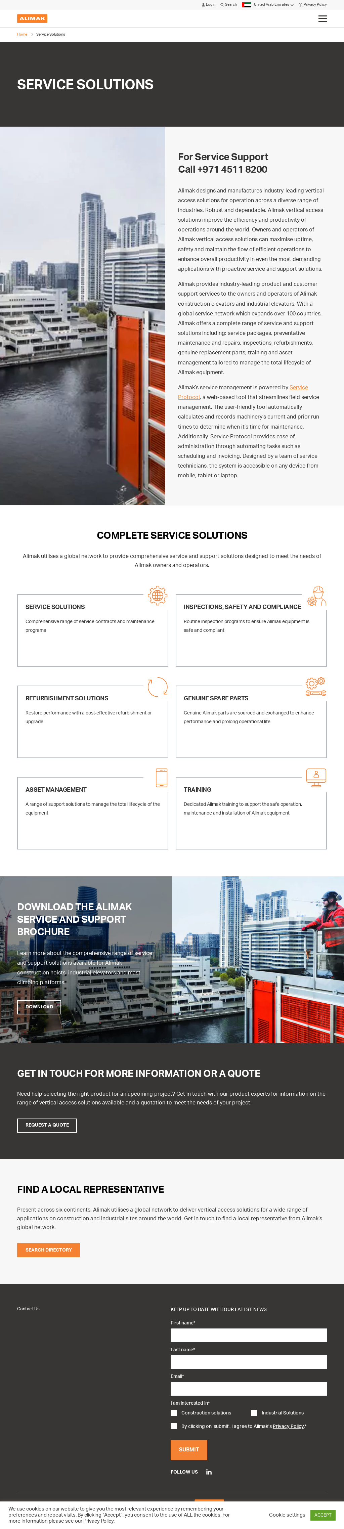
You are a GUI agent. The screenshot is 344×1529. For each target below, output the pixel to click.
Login (209, 5)
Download (39, 1007)
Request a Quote (47, 1125)
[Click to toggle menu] (322, 19)
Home (22, 34)
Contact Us (28, 1309)
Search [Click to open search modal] (228, 5)
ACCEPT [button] (323, 1515)
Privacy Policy (313, 5)
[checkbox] (249, 1413)
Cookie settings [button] (287, 1515)
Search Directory (49, 1250)
